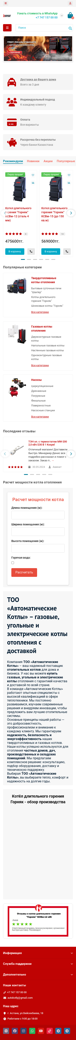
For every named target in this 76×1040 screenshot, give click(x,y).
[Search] (44, 27)
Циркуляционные (42, 386)
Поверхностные (41, 405)
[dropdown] (5, 3)
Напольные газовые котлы (47, 345)
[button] (65, 48)
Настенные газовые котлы (47, 350)
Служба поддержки (38, 964)
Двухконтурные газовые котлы (46, 338)
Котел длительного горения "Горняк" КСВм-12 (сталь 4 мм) (18, 214)
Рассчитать (24, 572)
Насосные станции (43, 410)
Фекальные (38, 400)
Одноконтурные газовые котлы (46, 357)
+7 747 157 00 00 (17, 992)
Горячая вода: (21, 557)
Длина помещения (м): (26, 507)
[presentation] (5, 213)
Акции (48, 161)
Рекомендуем (13, 161)
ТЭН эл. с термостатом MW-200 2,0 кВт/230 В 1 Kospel (47, 443)
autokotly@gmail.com (20, 997)
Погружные (38, 395)
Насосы (36, 379)
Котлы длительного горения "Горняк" (43, 299)
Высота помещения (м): (27, 541)
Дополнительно (38, 974)
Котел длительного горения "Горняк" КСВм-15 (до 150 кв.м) (54, 214)
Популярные (66, 161)
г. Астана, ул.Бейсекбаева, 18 (25, 1013)
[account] (70, 3)
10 (62, 234)
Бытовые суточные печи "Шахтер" (46, 290)
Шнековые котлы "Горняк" (47, 305)
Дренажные (38, 390)
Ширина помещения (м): (28, 524)
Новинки (33, 161)
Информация (38, 953)
